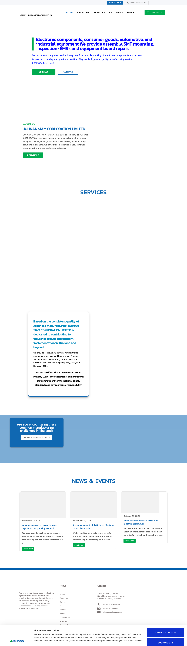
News (119, 12)
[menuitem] (154, 2)
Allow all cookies (165, 613)
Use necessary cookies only (165, 636)
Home (69, 12)
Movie (131, 12)
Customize (165, 624)
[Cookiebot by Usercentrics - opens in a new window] (16, 641)
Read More (28, 548)
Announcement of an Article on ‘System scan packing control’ (39, 526)
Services (99, 12)
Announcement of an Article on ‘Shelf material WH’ (140, 522)
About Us (83, 12)
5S (110, 12)
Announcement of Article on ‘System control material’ (93, 526)
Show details (40, 628)
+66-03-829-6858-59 (111, 604)
